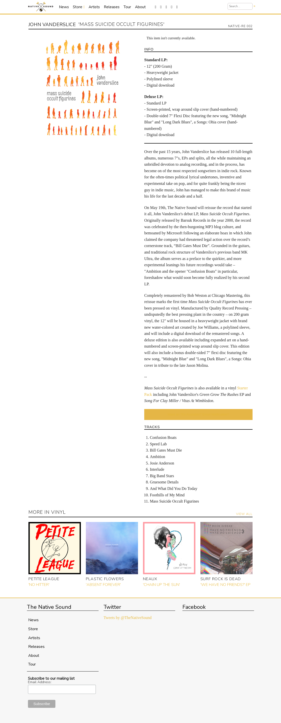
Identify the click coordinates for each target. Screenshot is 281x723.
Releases (112, 6)
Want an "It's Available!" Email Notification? (198, 414)
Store (79, 6)
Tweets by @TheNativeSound (127, 618)
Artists (94, 6)
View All (244, 514)
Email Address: (39, 682)
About (140, 6)
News (64, 6)
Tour (127, 6)
